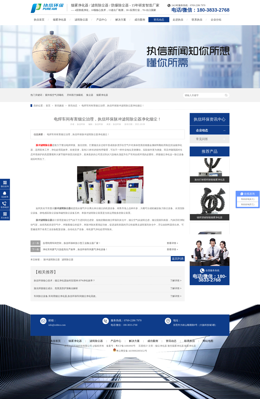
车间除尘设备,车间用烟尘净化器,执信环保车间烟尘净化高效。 (66, 296)
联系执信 (197, 19)
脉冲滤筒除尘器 (44, 145)
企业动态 (202, 130)
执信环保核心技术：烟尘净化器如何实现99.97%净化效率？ (64, 280)
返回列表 (178, 258)
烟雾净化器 (59, 19)
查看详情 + (172, 243)
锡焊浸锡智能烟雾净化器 (209, 217)
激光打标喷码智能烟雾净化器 (210, 180)
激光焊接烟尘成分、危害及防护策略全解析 (56, 288)
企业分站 (216, 19)
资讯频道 (60, 105)
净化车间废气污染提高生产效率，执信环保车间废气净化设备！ (75, 249)
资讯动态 (159, 19)
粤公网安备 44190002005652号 (130, 351)
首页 (48, 105)
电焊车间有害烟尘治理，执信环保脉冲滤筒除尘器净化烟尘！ (113, 105)
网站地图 (208, 341)
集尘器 (89, 95)
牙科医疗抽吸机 (75, 95)
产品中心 (101, 19)
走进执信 (178, 19)
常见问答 (202, 139)
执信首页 (39, 19)
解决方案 (120, 19)
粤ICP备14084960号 (125, 346)
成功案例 (139, 19)
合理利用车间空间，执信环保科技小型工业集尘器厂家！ (72, 243)
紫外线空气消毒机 (54, 95)
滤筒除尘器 (81, 19)
